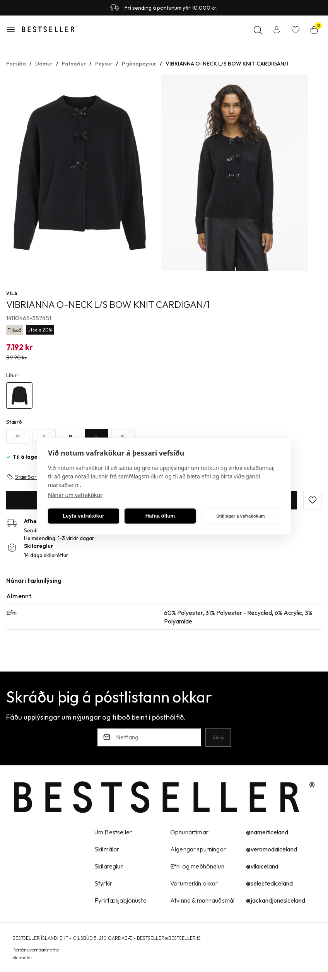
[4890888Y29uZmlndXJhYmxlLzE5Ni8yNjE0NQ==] (19, 395)
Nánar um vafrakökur (75, 494)
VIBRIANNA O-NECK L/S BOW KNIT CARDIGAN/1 (227, 63)
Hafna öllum (160, 516)
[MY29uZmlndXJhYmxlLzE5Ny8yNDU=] (70, 436)
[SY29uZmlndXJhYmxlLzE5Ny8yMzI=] (44, 436)
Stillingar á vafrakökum (240, 516)
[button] (10, 29)
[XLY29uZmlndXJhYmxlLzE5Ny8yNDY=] (123, 436)
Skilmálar (22, 957)
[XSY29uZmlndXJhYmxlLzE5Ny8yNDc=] (18, 436)
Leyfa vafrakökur (83, 516)
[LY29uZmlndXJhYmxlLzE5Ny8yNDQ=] (96, 436)
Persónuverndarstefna (36, 950)
